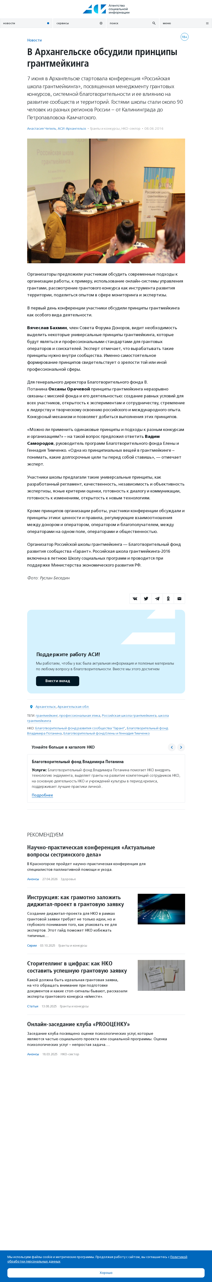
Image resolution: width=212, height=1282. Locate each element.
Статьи (32, 1006)
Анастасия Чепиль (41, 128)
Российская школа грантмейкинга (129, 715)
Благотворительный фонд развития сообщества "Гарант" (80, 728)
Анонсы (33, 879)
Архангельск (46, 707)
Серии (32, 945)
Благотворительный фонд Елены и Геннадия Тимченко (106, 733)
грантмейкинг (47, 715)
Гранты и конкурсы (105, 128)
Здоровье (68, 879)
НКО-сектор (130, 128)
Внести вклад (57, 681)
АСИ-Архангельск (72, 128)
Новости (34, 40)
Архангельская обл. (73, 707)
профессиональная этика (79, 715)
